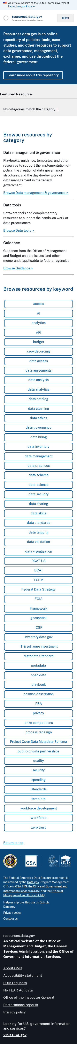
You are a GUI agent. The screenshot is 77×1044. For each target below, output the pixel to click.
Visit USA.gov (14, 1035)
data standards (38, 523)
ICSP (38, 627)
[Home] (30, 18)
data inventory (38, 447)
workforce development (38, 808)
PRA (38, 703)
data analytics (38, 389)
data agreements (38, 370)
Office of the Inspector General (28, 997)
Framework (38, 608)
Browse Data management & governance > (35, 193)
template (39, 799)
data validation (38, 542)
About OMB (12, 968)
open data (38, 675)
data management (39, 456)
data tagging (38, 532)
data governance (38, 427)
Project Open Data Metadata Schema (38, 742)
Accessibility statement (22, 975)
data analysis (38, 380)
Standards (39, 789)
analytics (39, 323)
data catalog (38, 399)
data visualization (38, 551)
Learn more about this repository (33, 75)
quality (38, 760)
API (38, 332)
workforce (38, 818)
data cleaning (38, 408)
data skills (38, 513)
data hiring (38, 437)
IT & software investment (39, 646)
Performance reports (20, 1005)
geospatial (38, 618)
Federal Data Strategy (38, 589)
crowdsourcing (38, 351)
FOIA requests (15, 983)
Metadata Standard (39, 656)
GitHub (44, 902)
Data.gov (33, 882)
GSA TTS (21, 886)
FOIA (39, 599)
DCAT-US (38, 561)
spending (38, 780)
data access (38, 361)
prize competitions (38, 723)
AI (38, 313)
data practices (39, 465)
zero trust (38, 827)
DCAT (38, 570)
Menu (65, 17)
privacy (38, 713)
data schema (38, 475)
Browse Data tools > (18, 230)
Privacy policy (12, 912)
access (38, 304)
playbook (38, 684)
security (38, 770)
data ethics (38, 418)
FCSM (38, 580)
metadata (38, 665)
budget (38, 342)
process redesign (38, 732)
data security (39, 494)
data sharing (38, 504)
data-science (38, 485)
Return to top (13, 843)
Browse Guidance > (18, 268)
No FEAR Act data (18, 990)
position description (38, 694)
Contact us (10, 918)
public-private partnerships (38, 751)
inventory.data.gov (38, 637)
